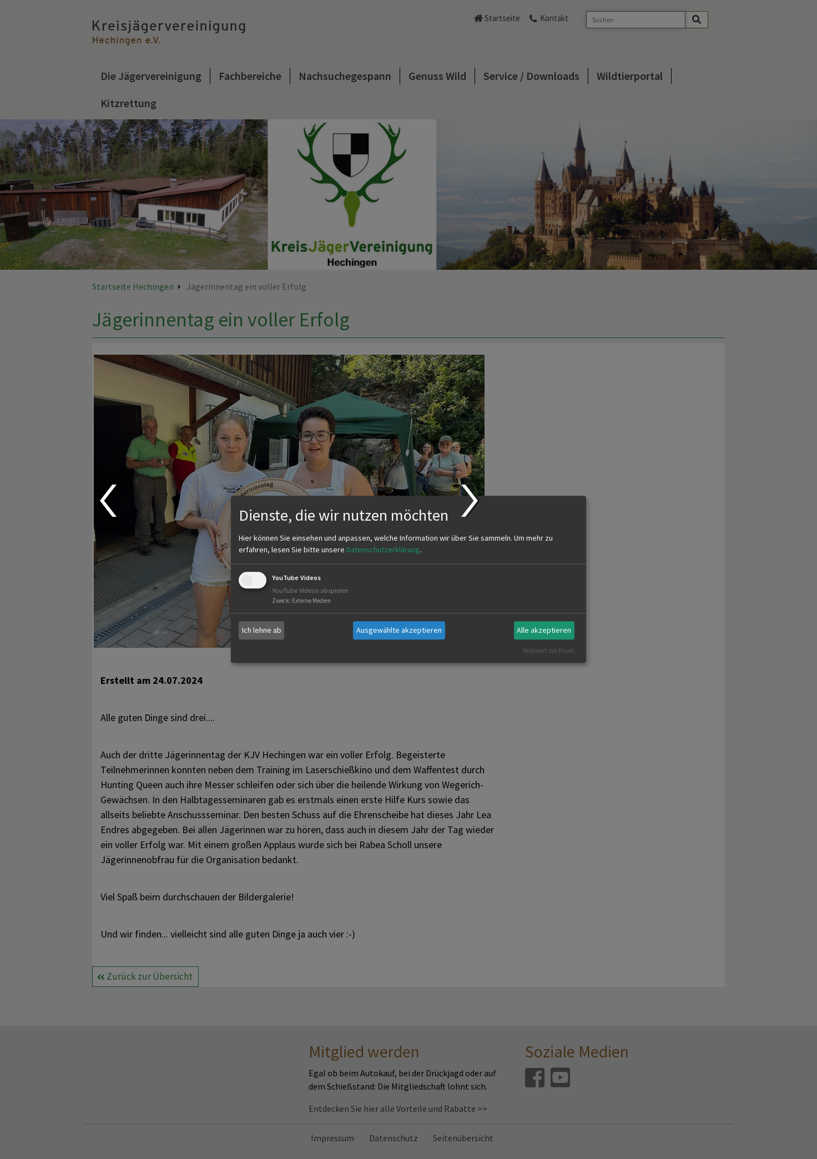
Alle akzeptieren (544, 630)
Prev (107, 500)
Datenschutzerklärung (383, 550)
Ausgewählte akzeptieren (399, 630)
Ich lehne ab (261, 630)
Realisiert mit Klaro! (548, 650)
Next (471, 500)
